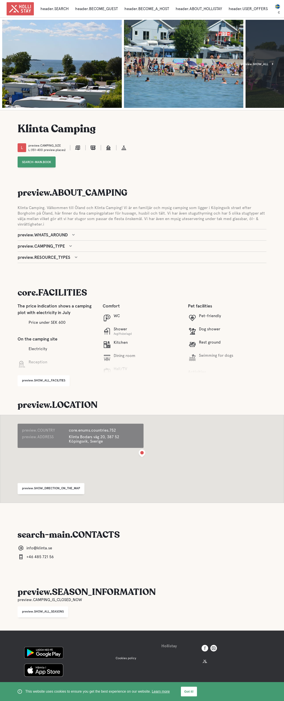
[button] (142, 454)
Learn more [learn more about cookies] (161, 691)
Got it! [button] (188, 691)
